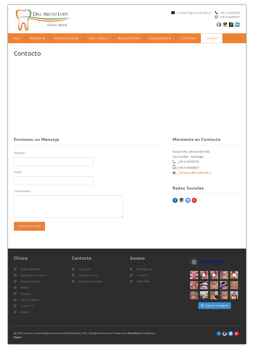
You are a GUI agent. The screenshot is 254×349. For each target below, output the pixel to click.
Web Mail (143, 281)
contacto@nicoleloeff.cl (194, 13)
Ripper (18, 337)
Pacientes (37, 38)
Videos (25, 287)
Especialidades (160, 38)
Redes (24, 312)
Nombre (20, 153)
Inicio (16, 38)
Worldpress (145, 269)
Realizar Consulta (90, 281)
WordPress (134, 333)
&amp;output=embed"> (127, 95)
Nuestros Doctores (66, 38)
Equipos (25, 294)
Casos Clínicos (98, 38)
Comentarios (22, 191)
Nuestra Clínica (128, 38)
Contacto (211, 38)
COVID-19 (188, 38)
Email (18, 172)
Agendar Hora (88, 275)
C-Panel (142, 275)
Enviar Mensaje (29, 226)
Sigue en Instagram (214, 305)
